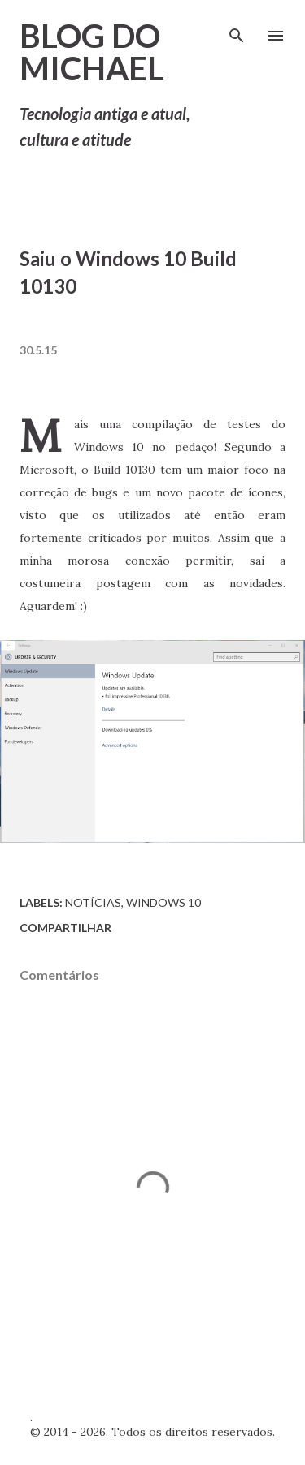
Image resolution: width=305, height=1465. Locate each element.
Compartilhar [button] (65, 927)
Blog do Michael (92, 52)
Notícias (93, 902)
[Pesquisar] (236, 29)
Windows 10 (163, 902)
